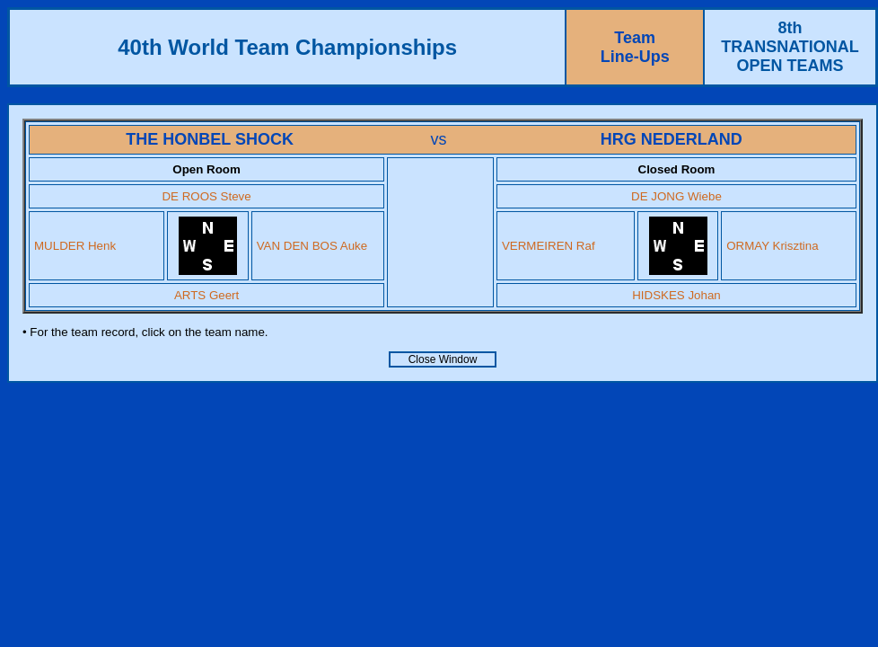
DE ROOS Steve (206, 196)
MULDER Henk (75, 246)
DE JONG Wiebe (676, 196)
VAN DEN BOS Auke (312, 246)
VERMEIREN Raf (548, 246)
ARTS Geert (206, 295)
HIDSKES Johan (676, 295)
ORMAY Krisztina (772, 246)
